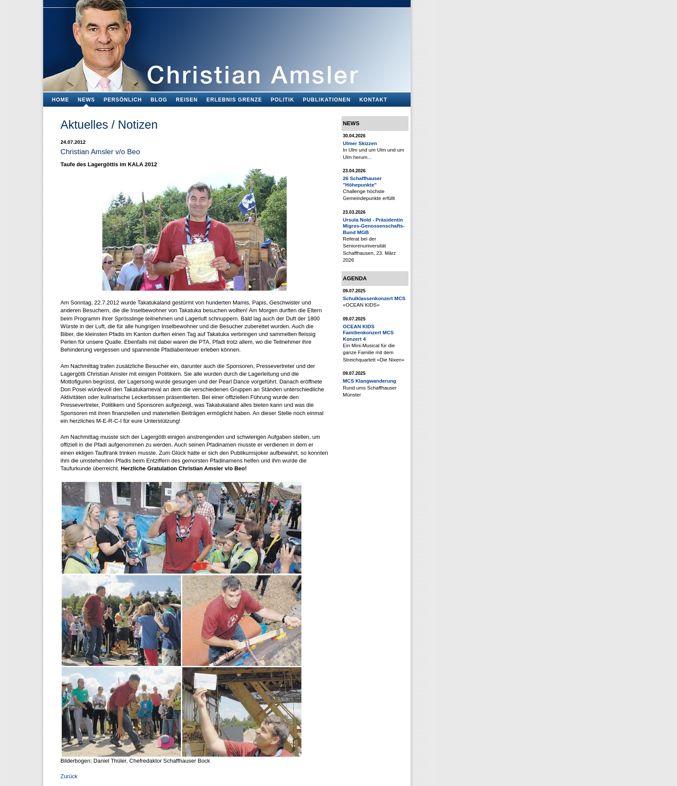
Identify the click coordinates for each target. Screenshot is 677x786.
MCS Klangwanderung (369, 380)
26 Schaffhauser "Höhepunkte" (362, 181)
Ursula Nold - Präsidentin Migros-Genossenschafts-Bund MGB (374, 226)
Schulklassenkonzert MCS (374, 298)
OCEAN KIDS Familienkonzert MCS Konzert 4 (368, 332)
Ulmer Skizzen (360, 143)
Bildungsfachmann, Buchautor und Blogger (227, 43)
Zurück (69, 776)
